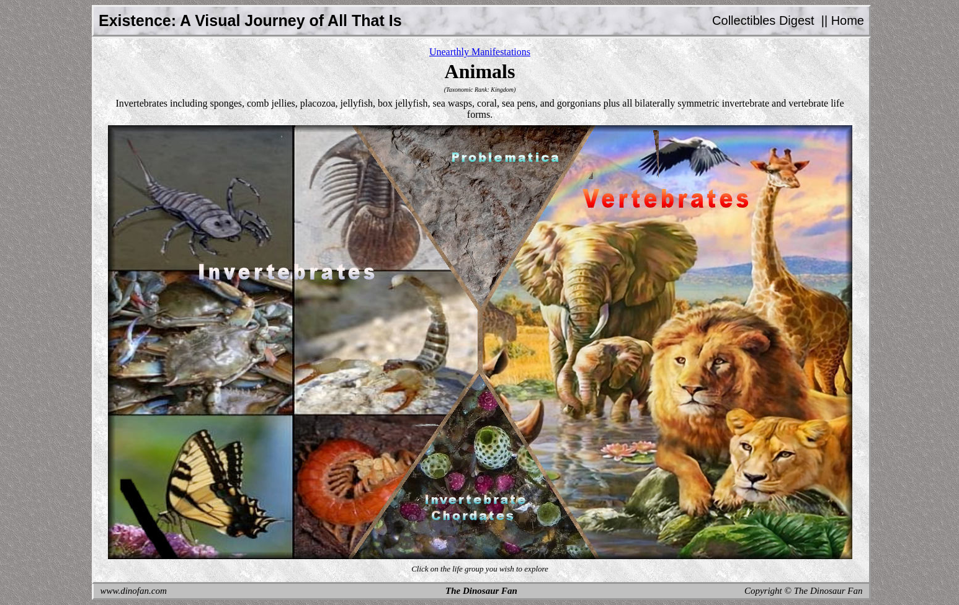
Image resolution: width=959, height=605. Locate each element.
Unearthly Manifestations (479, 51)
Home (847, 20)
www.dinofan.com (133, 591)
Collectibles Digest (763, 20)
